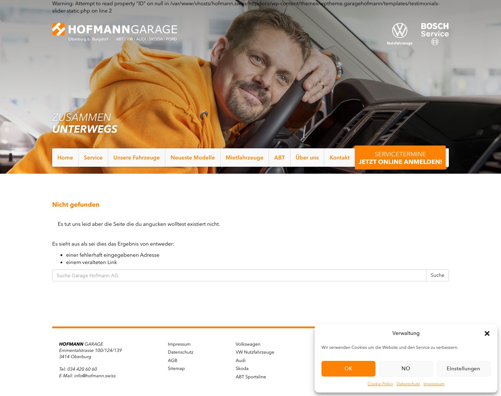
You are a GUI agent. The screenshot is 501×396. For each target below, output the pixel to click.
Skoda (242, 368)
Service (93, 157)
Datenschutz (408, 383)
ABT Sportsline (251, 377)
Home (65, 157)
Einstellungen (463, 368)
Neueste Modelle (192, 157)
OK (348, 368)
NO (405, 368)
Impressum (434, 383)
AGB (172, 360)
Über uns (307, 157)
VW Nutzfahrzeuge (255, 352)
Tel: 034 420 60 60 (78, 369)
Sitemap (176, 368)
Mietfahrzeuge (244, 157)
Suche (437, 275)
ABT (279, 157)
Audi (241, 360)
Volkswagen (248, 344)
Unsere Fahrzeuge (136, 157)
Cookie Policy (380, 383)
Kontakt (339, 157)
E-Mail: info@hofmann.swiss (87, 376)
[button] (487, 333)
